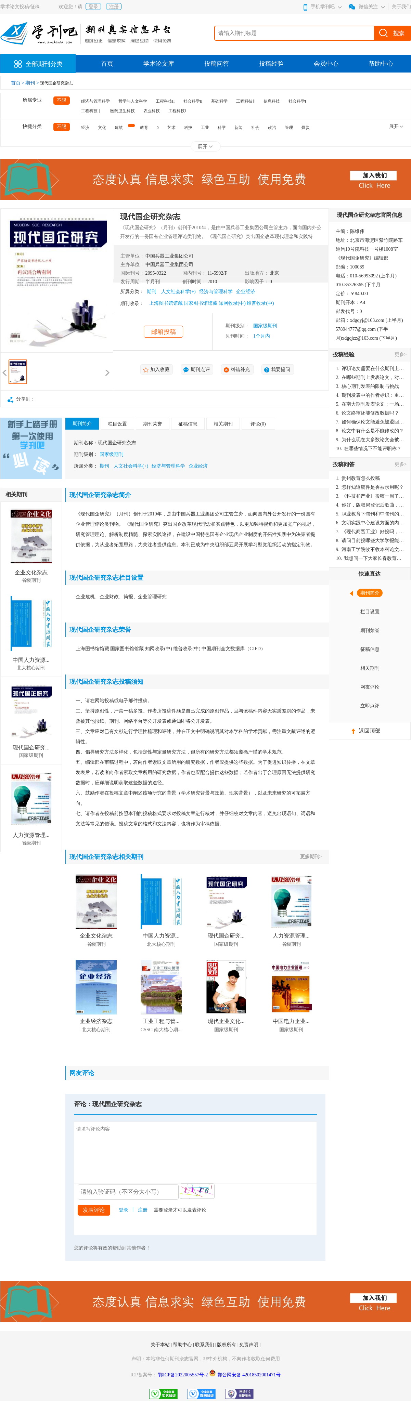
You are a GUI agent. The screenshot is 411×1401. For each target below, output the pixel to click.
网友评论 (370, 687)
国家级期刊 (265, 325)
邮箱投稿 (163, 331)
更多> (401, 354)
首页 (107, 63)
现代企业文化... (226, 1021)
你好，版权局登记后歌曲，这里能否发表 (370, 505)
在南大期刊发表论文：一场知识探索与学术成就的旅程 (370, 404)
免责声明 (249, 1344)
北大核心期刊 (31, 667)
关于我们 (401, 6)
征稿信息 (187, 424)
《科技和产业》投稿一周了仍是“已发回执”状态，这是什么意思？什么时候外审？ (370, 496)
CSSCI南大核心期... (161, 1029)
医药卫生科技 (122, 110)
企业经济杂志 (96, 1021)
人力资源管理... (31, 835)
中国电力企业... (291, 1021)
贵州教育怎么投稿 (358, 478)
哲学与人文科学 (132, 101)
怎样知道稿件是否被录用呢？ (370, 487)
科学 (222, 127)
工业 (205, 127)
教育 (144, 127)
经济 (85, 127)
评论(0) (258, 424)
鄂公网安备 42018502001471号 (249, 1374)
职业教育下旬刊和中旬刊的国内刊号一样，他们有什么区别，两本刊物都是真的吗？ (370, 513)
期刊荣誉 (152, 424)
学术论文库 (158, 63)
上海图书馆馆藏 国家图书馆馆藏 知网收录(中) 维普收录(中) (211, 303)
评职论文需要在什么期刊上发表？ (370, 368)
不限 (61, 100)
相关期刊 (223, 424)
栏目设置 (117, 424)
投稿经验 (271, 63)
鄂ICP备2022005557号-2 (183, 1374)
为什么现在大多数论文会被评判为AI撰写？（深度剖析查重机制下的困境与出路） (370, 439)
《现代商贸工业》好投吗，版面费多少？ (370, 531)
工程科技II (165, 101)
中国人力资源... (31, 660)
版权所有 (227, 1344)
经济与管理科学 (95, 101)
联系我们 (205, 1344)
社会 (255, 127)
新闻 (238, 127)
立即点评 (370, 705)
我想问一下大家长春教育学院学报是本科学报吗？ (370, 558)
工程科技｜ (91, 110)
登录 (93, 6)
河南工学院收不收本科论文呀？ (370, 549)
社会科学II (193, 101)
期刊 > (32, 83)
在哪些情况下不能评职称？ (369, 448)
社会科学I (297, 101)
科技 (188, 127)
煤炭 (305, 127)
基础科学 (219, 101)
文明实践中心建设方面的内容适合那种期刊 (370, 522)
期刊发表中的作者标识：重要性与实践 (370, 395)
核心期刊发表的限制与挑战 (367, 386)
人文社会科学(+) (178, 291)
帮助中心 (381, 63)
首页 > (18, 83)
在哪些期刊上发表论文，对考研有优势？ (370, 377)
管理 (289, 127)
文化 (102, 127)
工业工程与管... (161, 1021)
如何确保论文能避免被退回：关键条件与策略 (370, 421)
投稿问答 (216, 63)
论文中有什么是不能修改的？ (370, 430)
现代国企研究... (31, 747)
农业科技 (151, 110)
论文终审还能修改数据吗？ (367, 413)
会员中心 (326, 63)
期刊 (151, 291)
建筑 (119, 127)
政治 (272, 127)
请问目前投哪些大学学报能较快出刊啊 (370, 540)
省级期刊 (31, 580)
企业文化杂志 (31, 572)
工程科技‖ (245, 101)
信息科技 (272, 101)
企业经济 (245, 291)
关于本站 (161, 1344)
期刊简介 (82, 423)
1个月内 (261, 336)
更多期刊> (311, 856)
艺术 (171, 127)
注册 (114, 6)
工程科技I (177, 110)
